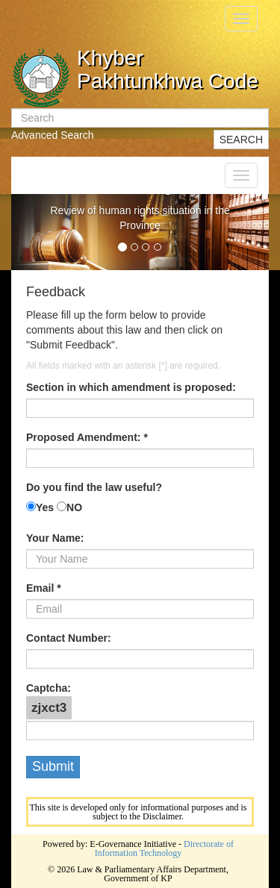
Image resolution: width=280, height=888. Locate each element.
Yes (45, 507)
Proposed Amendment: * (87, 437)
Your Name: (55, 538)
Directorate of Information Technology (164, 848)
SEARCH (241, 140)
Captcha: (48, 688)
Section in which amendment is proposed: (131, 387)
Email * (43, 588)
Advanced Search (52, 135)
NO (74, 507)
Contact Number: (68, 638)
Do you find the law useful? (94, 487)
